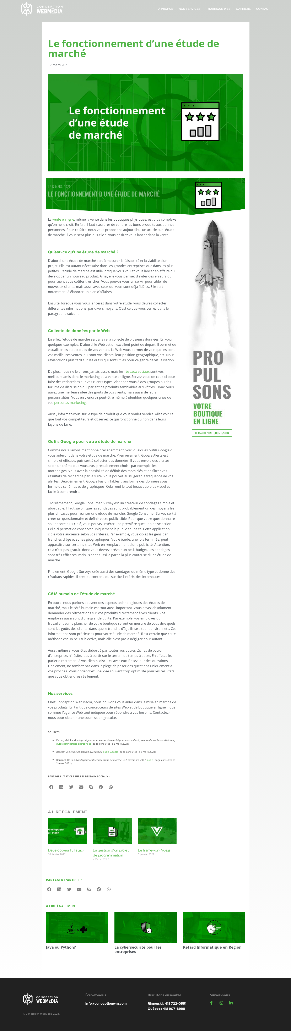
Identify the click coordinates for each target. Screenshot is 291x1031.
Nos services (191, 9)
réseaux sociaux (137, 371)
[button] (51, 787)
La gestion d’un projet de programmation (111, 852)
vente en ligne (63, 219)
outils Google (110, 752)
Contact (263, 9)
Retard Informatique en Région (212, 947)
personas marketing (70, 402)
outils (150, 760)
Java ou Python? (61, 947)
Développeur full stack (66, 850)
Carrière (243, 9)
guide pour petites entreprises (73, 743)
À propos (165, 9)
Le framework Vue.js (154, 850)
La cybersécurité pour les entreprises (138, 949)
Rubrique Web (219, 9)
